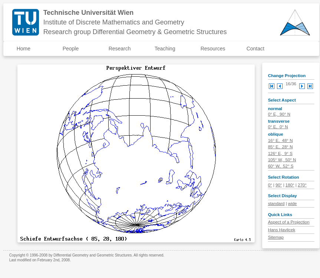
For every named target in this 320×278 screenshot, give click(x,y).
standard (276, 203)
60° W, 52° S (281, 166)
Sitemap (276, 237)
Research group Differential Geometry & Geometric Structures (135, 32)
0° (270, 185)
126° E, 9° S (280, 153)
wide (292, 203)
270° (302, 185)
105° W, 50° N (282, 160)
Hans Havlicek (282, 230)
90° (279, 185)
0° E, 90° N (279, 114)
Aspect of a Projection (289, 222)
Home (23, 49)
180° (290, 185)
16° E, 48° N (280, 140)
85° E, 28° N (280, 147)
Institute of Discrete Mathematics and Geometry (113, 22)
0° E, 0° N (278, 127)
